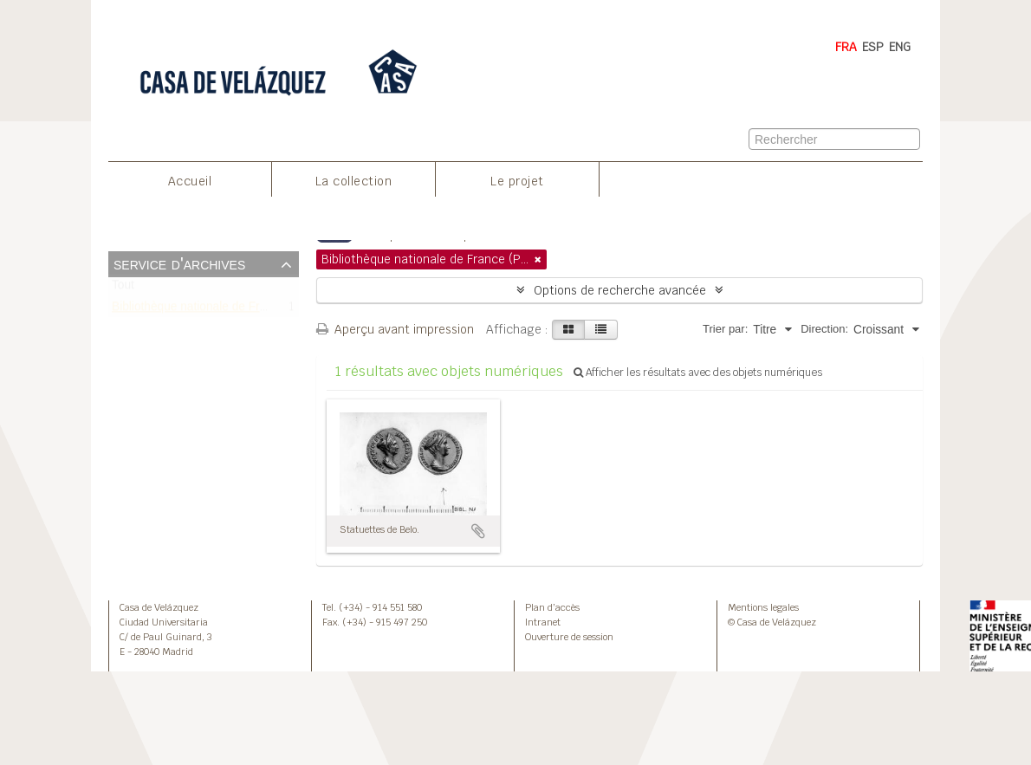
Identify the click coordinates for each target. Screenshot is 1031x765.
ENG (900, 47)
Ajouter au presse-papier (478, 531)
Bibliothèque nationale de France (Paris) (218, 309)
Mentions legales (763, 607)
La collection (353, 181)
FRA (846, 47)
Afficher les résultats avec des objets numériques (698, 372)
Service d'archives (179, 263)
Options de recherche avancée (620, 290)
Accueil (190, 181)
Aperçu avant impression (395, 329)
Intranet (543, 622)
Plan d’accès (552, 607)
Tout (123, 288)
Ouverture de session (569, 637)
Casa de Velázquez (159, 607)
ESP (873, 47)
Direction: (824, 328)
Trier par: (725, 328)
